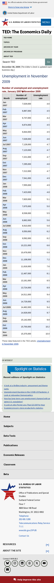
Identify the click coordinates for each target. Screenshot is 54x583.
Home (7, 416)
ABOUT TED (8, 56)
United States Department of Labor (18, 13)
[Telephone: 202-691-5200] (36, 517)
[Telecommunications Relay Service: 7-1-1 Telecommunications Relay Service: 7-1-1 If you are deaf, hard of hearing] (36, 525)
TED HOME (8, 37)
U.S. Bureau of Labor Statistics (25, 22)
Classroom (9, 464)
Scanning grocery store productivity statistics (23, 408)
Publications (11, 445)
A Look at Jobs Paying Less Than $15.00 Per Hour (24, 405)
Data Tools (9, 435)
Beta (6, 474)
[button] (47, 544)
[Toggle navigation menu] (46, 22)
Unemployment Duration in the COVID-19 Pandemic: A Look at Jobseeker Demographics (26, 393)
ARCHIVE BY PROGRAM (13, 51)
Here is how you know (18, 7)
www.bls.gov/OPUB (28, 530)
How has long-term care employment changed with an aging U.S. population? (27, 400)
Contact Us (24, 535)
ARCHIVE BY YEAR (11, 47)
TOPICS (7, 42)
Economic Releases (14, 455)
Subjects (8, 426)
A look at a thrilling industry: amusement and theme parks (26, 387)
